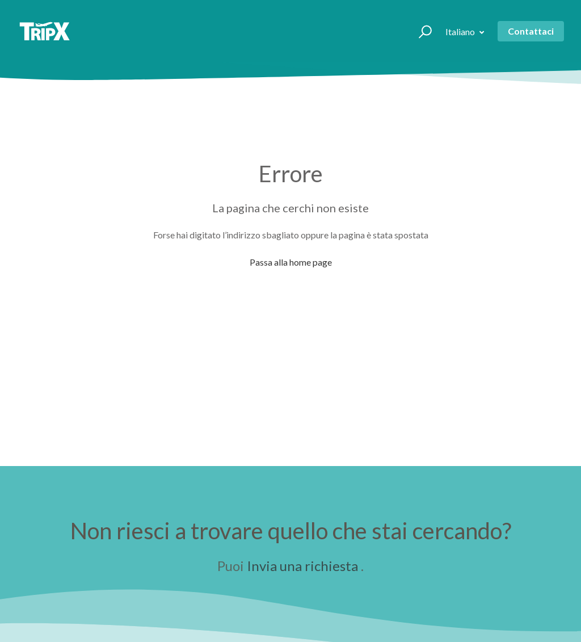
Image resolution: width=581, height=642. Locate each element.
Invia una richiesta (302, 565)
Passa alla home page (291, 262)
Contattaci (531, 31)
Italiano (461, 31)
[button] (420, 31)
